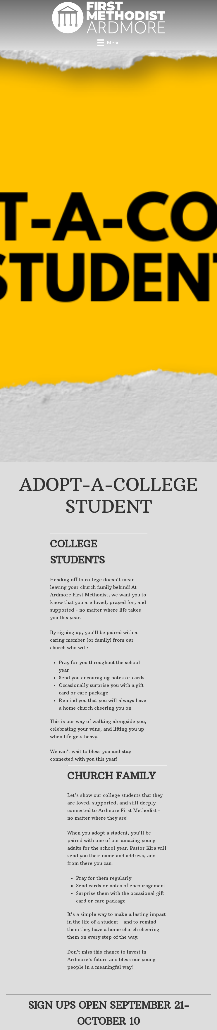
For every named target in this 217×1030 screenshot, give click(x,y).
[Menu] (108, 42)
